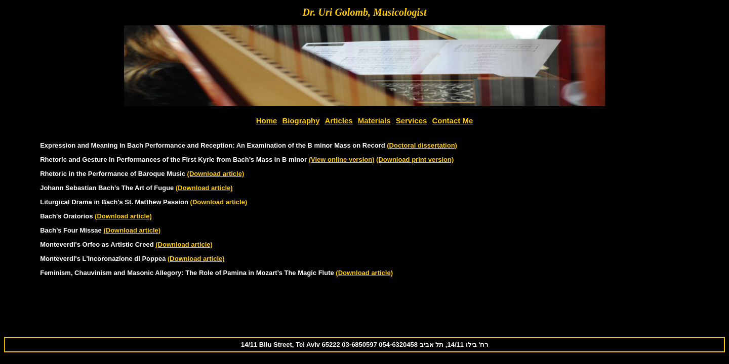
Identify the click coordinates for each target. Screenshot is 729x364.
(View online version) (342, 159)
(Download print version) (415, 159)
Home (266, 120)
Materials (374, 120)
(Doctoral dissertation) (422, 145)
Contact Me (452, 120)
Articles (339, 120)
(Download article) (216, 173)
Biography (300, 120)
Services (411, 120)
